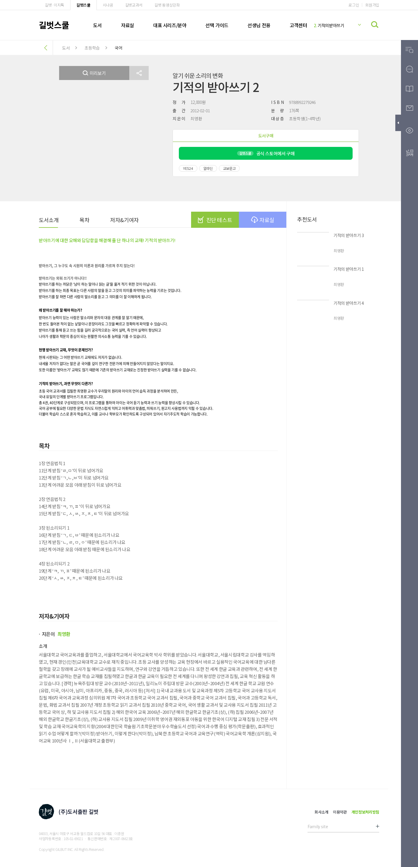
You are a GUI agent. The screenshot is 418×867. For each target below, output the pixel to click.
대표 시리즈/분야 (169, 25)
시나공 (108, 5)
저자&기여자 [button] (124, 220)
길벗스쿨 (83, 5)
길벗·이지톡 (54, 5)
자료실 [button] (262, 220)
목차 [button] (84, 220)
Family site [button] (318, 826)
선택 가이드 (216, 25)
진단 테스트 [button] (215, 220)
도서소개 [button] (49, 220)
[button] (139, 73)
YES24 (188, 168)
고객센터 (298, 25)
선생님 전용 (259, 25)
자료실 (127, 25)
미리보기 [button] (94, 73)
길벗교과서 (133, 5)
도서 (97, 25)
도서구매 (265, 136)
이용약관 (340, 812)
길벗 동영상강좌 (166, 5)
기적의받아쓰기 (329, 25)
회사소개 (321, 812)
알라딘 (208, 168)
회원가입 (372, 5)
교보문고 (229, 168)
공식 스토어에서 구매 (266, 153)
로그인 (353, 5)
